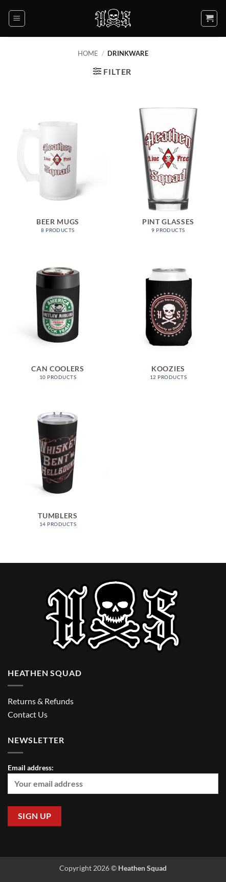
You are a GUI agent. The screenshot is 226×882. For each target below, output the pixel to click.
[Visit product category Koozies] (168, 322)
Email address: (113, 778)
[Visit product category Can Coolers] (58, 322)
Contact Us (28, 714)
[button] (17, 18)
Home (88, 53)
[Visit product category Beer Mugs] (58, 175)
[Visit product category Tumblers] (58, 469)
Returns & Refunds (41, 701)
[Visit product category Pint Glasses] (168, 175)
